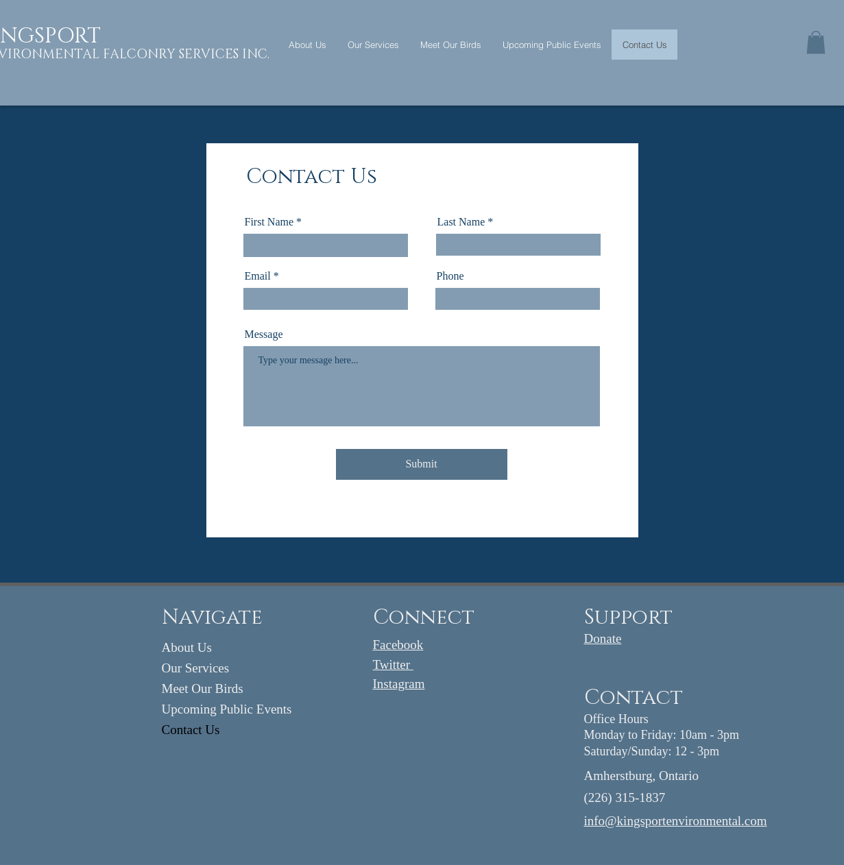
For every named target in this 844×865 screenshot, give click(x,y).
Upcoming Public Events (227, 709)
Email (258, 276)
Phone (450, 276)
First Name (269, 222)
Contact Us (191, 729)
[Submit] (421, 464)
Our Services (196, 668)
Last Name (461, 222)
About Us (187, 647)
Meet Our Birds (202, 688)
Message (264, 334)
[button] (815, 42)
